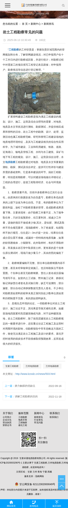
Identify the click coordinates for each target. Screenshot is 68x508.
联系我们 (54, 417)
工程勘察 (22, 417)
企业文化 (7, 420)
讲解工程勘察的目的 (26, 396)
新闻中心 (36, 23)
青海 (40, 472)
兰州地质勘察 (32, 366)
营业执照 (7, 422)
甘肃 (30, 472)
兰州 (35, 472)
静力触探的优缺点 (25, 385)
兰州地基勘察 (52, 366)
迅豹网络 (39, 476)
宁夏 (45, 472)
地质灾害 (22, 420)
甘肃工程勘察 (11, 366)
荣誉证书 (7, 425)
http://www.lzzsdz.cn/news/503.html (35, 373)
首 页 (25, 23)
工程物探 (22, 422)
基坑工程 (22, 425)
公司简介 (7, 417)
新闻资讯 (49, 23)
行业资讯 (38, 420)
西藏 (50, 472)
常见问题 (38, 422)
